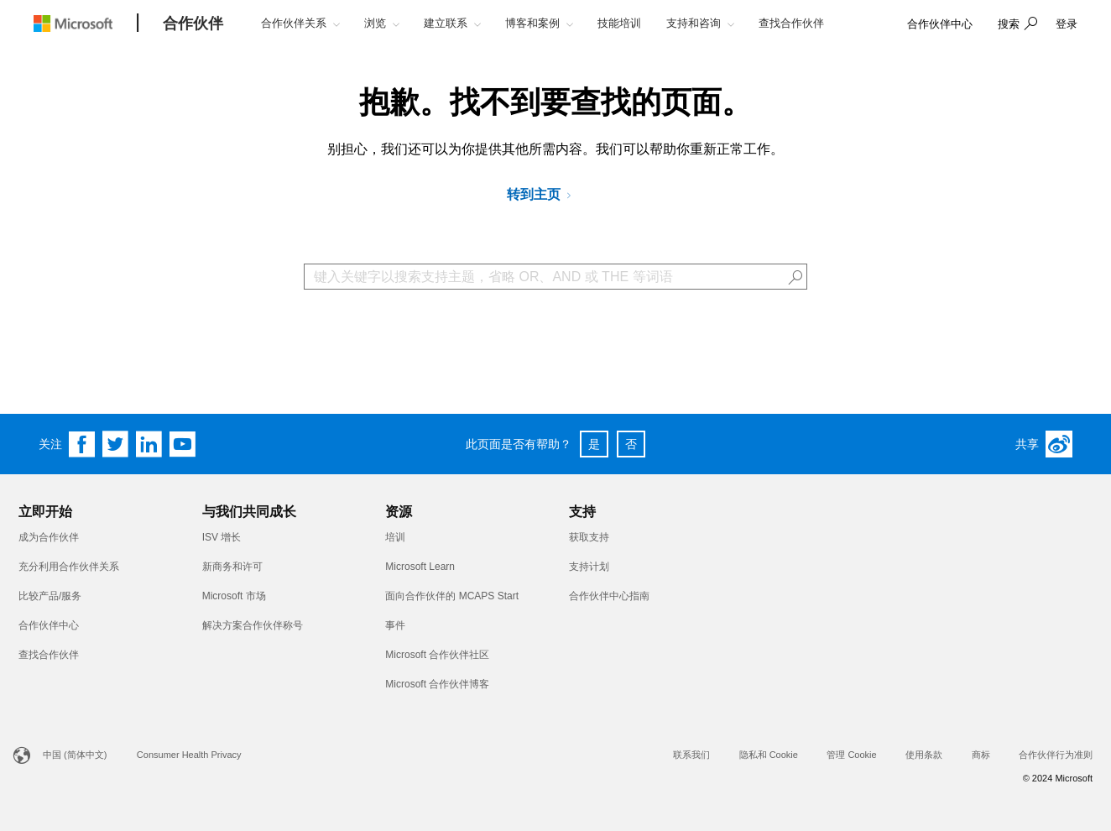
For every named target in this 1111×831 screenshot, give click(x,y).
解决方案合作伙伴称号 (252, 625)
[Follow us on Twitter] (115, 444)
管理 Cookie (851, 755)
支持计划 (589, 566)
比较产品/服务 (49, 596)
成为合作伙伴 (48, 537)
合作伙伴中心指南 (609, 596)
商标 (981, 755)
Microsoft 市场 (234, 596)
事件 (395, 625)
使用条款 (923, 755)
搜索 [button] (1009, 24)
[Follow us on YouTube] (183, 444)
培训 (395, 537)
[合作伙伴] (193, 24)
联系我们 (691, 755)
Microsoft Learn (420, 566)
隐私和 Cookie (768, 755)
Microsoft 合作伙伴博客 (437, 684)
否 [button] (631, 444)
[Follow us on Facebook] (82, 444)
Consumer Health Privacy (189, 755)
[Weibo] (1059, 444)
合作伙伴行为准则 (1056, 755)
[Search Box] (555, 277)
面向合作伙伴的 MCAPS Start (452, 596)
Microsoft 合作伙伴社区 (437, 655)
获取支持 (589, 537)
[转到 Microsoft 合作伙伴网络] (545, 195)
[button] (1015, 25)
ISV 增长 (222, 537)
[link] (940, 25)
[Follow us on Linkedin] (149, 444)
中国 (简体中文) (75, 755)
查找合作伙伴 (48, 655)
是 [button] (594, 444)
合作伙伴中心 (48, 625)
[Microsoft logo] (86, 23)
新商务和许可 (232, 566)
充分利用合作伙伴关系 (68, 566)
